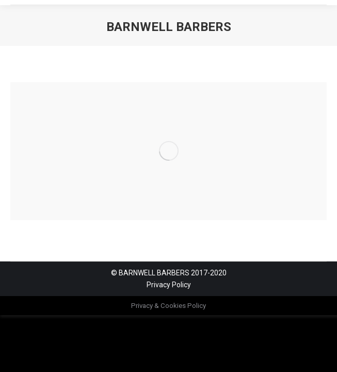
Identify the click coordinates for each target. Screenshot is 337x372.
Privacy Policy (169, 285)
